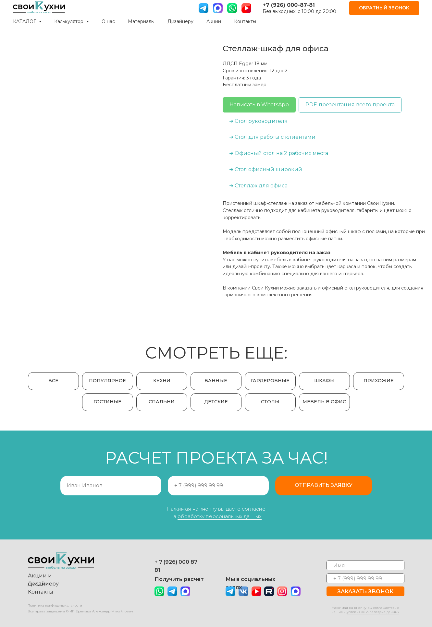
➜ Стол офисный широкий (265, 169)
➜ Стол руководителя (258, 121)
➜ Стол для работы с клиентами (272, 137)
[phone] (365, 578)
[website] (218, 8)
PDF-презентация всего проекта (350, 104)
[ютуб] (246, 8)
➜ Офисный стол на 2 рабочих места (278, 153)
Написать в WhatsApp (259, 104)
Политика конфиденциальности (55, 605)
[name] (365, 565)
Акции (213, 21)
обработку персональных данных (220, 516)
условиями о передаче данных (373, 612)
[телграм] (203, 8)
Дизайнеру (180, 21)
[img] (185, 591)
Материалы (141, 21)
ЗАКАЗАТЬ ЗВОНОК (365, 591)
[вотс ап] (232, 8)
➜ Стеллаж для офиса (258, 186)
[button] (384, 8)
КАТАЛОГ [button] (25, 21)
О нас (108, 21)
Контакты (245, 21)
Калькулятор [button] (69, 21)
